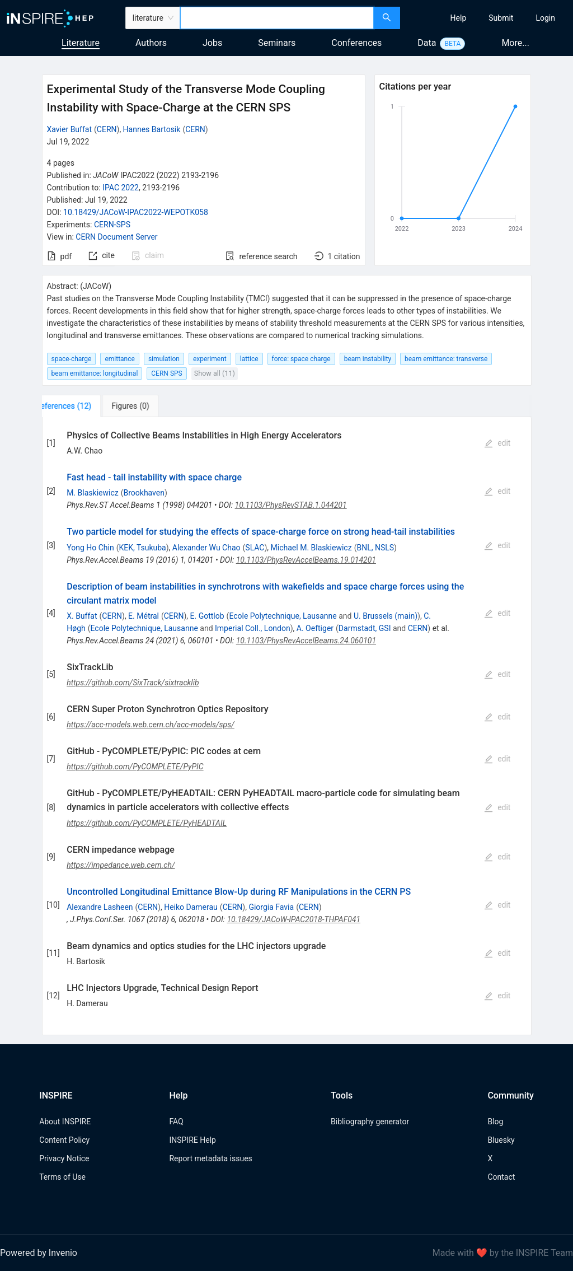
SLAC (254, 547)
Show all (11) (214, 373)
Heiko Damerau (191, 907)
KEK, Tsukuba (142, 547)
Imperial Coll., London (252, 628)
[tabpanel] (287, 726)
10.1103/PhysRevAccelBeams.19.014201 (306, 559)
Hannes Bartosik (152, 129)
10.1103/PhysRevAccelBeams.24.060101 (306, 640)
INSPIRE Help (192, 1140)
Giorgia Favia (271, 907)
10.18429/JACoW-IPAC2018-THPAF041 (293, 919)
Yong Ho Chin (90, 547)
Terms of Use (62, 1176)
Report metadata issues (210, 1158)
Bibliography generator (370, 1121)
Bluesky (500, 1140)
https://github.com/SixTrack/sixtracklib (133, 682)
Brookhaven (143, 492)
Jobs (212, 43)
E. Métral (143, 615)
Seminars (276, 43)
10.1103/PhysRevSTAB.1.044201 (291, 505)
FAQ (176, 1121)
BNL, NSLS (375, 547)
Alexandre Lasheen (100, 907)
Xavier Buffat (69, 129)
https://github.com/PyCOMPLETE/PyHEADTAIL (147, 823)
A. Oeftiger (315, 628)
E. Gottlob (207, 615)
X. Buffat (82, 615)
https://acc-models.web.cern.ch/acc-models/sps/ (150, 724)
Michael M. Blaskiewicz (311, 547)
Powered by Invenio (38, 1252)
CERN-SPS (112, 224)
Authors (151, 43)
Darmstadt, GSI (365, 628)
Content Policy (64, 1140)
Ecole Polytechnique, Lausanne (282, 615)
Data (426, 43)
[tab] (79, 406)
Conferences (356, 43)
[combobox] (277, 18)
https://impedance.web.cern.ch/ (121, 865)
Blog (495, 1121)
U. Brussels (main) (385, 615)
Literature (81, 43)
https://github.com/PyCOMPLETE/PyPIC (135, 766)
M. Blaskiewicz (92, 492)
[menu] (488, 18)
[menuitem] (458, 18)
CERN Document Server (116, 236)
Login (545, 17)
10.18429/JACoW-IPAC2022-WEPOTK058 (135, 212)
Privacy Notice (64, 1158)
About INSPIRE (65, 1121)
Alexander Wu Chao (206, 547)
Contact (501, 1176)
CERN (107, 129)
